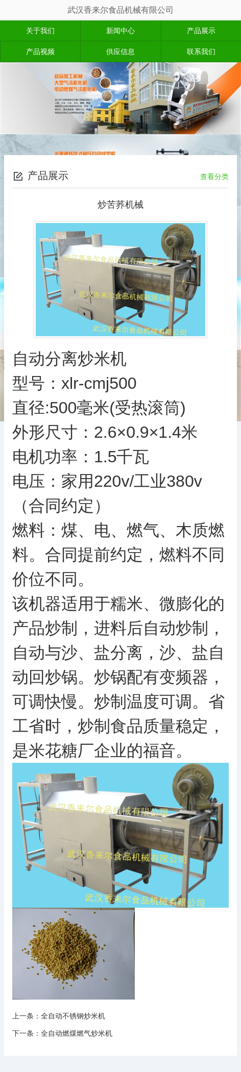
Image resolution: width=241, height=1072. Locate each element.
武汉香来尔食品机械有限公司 (120, 10)
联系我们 (201, 51)
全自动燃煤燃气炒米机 (76, 1033)
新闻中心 (120, 31)
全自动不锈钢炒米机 (73, 1016)
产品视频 (40, 51)
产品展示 (201, 31)
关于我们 (40, 31)
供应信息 (120, 51)
